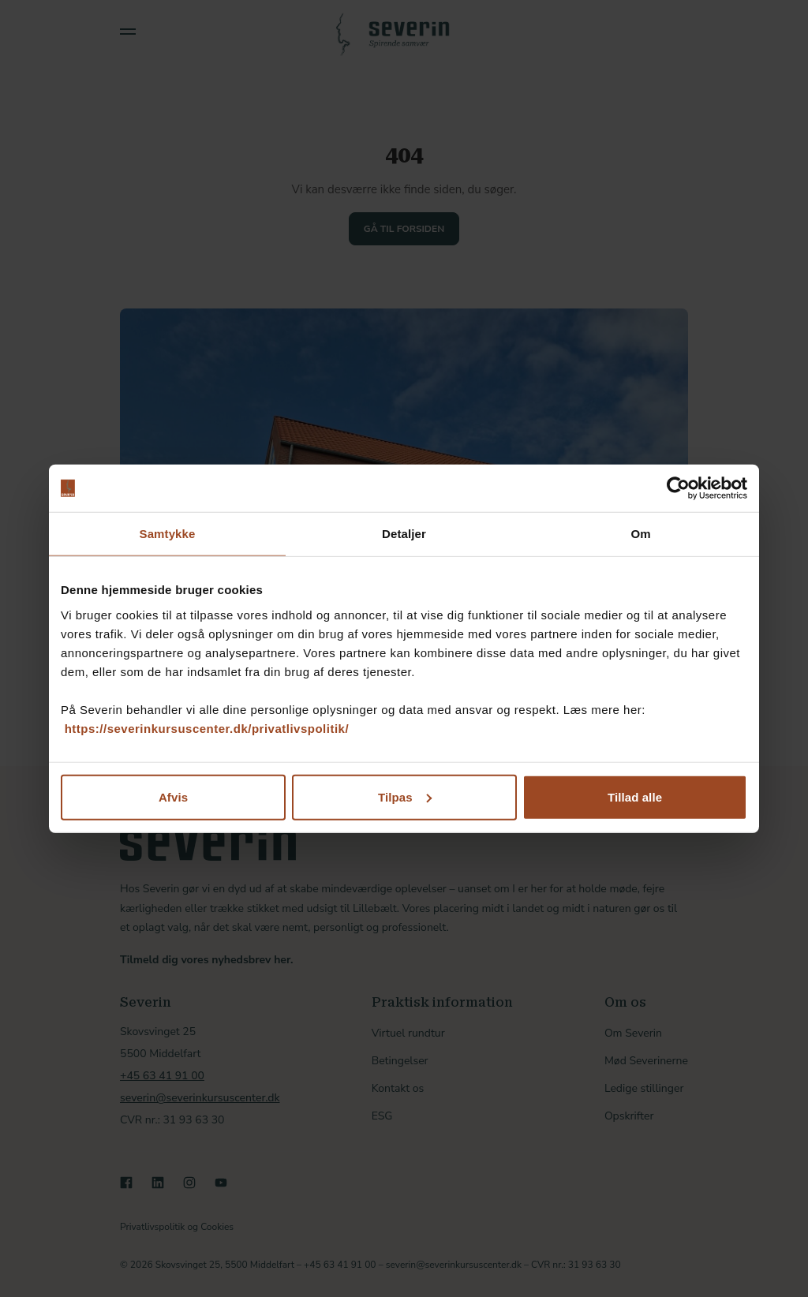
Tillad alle (635, 796)
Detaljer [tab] (404, 533)
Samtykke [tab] (168, 533)
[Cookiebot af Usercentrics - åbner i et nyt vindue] (678, 488)
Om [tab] (640, 533)
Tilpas (405, 796)
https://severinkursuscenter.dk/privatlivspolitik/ (207, 727)
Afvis (173, 796)
